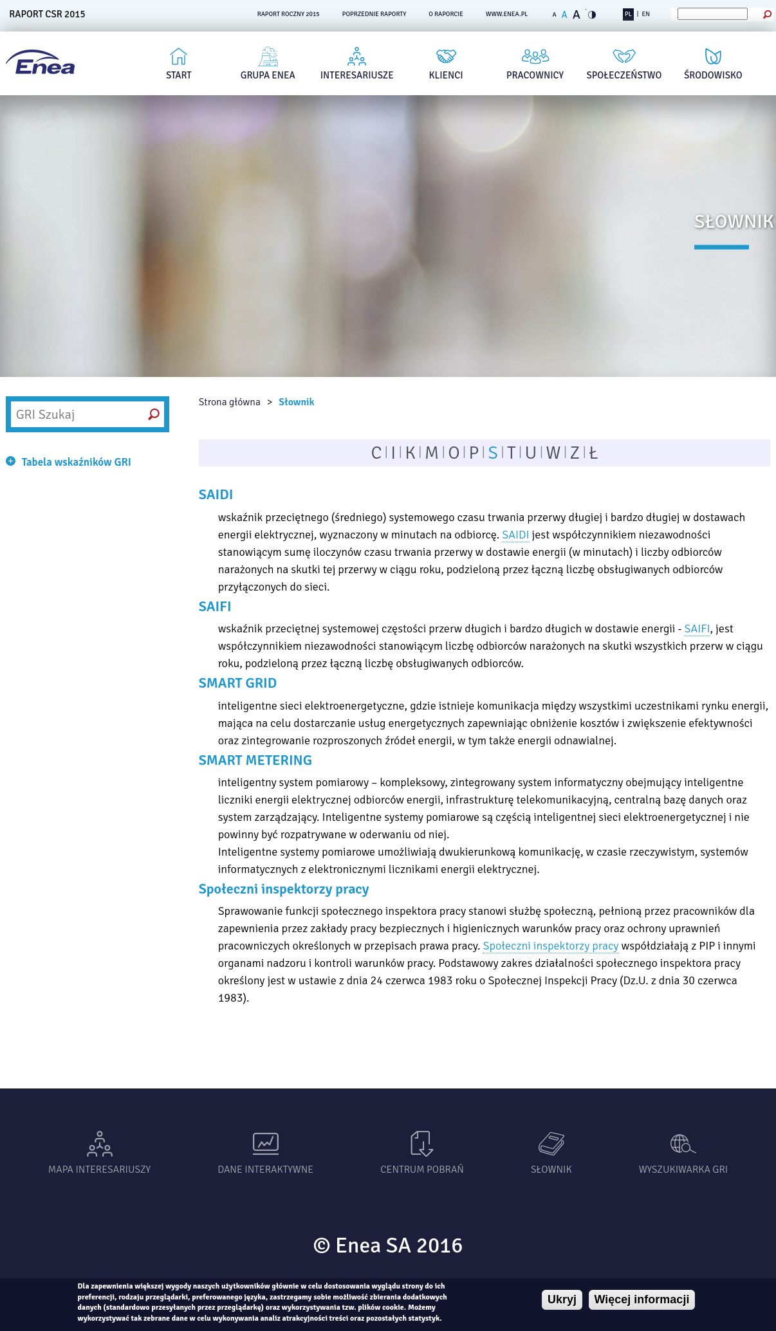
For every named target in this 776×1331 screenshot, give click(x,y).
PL (628, 14)
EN (646, 14)
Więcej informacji (642, 1299)
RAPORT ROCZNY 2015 (288, 14)
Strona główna (230, 402)
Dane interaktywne (265, 1169)
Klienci (446, 75)
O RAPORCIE (446, 14)
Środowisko (713, 75)
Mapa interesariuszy (99, 1169)
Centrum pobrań (422, 1169)
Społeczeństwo (624, 75)
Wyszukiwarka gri (683, 1169)
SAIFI (697, 628)
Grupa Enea (268, 75)
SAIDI (515, 535)
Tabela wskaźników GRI (76, 462)
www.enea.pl (507, 14)
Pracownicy (535, 75)
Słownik (296, 402)
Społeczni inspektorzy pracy (550, 946)
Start (179, 75)
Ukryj (562, 1299)
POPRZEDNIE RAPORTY (374, 14)
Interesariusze (357, 75)
